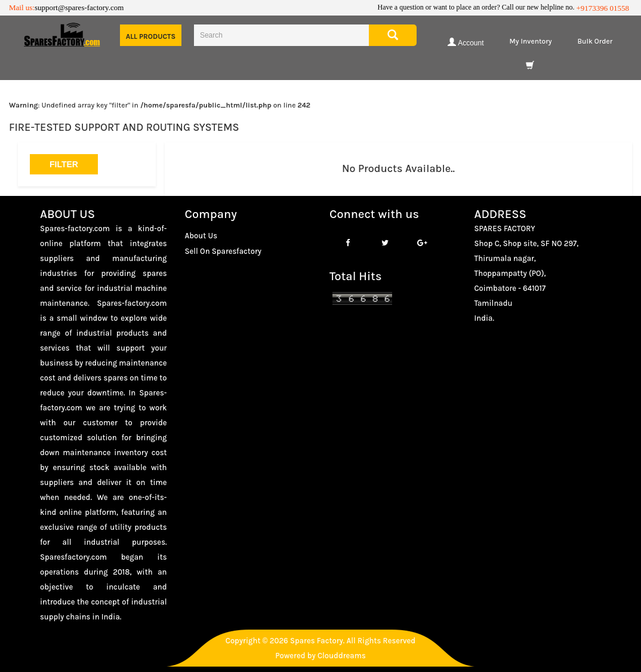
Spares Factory (316, 640)
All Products (150, 36)
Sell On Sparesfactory (223, 251)
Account (465, 42)
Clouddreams (342, 655)
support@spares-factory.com (79, 7)
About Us (201, 235)
